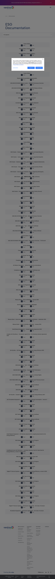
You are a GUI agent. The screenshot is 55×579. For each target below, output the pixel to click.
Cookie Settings (31, 62)
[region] (27, 64)
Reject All (31, 67)
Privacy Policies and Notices (18, 64)
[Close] (43, 59)
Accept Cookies (39, 67)
